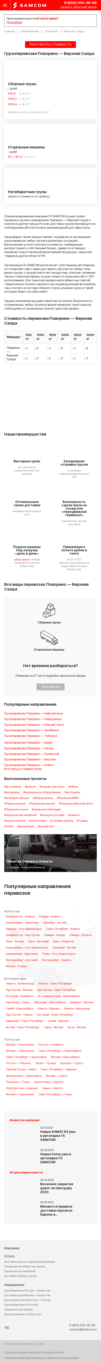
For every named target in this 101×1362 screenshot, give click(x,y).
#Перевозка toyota (16, 809)
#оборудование (43, 798)
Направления (14, 1285)
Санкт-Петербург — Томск (55, 1094)
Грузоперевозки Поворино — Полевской (31, 754)
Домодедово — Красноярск (24, 1076)
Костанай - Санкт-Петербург (55, 1015)
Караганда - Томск (17, 1002)
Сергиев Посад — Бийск (21, 1069)
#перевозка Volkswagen (46, 809)
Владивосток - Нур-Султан (23, 935)
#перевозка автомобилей (20, 815)
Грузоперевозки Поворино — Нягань (29, 748)
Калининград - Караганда (22, 954)
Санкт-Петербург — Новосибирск (60, 1051)
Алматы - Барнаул (49, 1008)
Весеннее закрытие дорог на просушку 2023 (56, 1188)
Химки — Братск (52, 1088)
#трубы (8, 826)
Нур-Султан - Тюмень (19, 1015)
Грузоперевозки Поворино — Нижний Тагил (34, 725)
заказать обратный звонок (78, 7)
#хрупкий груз (25, 826)
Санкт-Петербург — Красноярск (26, 1057)
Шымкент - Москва (81, 1002)
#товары (82, 821)
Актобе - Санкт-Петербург (23, 1027)
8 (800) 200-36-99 (80, 2)
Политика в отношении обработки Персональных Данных (34, 1352)
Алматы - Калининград (20, 983)
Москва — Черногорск (20, 1051)
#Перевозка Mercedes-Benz (76, 803)
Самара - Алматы (49, 916)
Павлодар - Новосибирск (50, 1002)
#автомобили (12, 786)
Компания (11, 1248)
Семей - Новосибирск (19, 1008)
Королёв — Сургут (71, 1063)
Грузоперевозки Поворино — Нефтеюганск (33, 714)
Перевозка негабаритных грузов (24, 1266)
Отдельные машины (26, 147)
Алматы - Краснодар (77, 1008)
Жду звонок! (50, 686)
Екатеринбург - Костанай (22, 960)
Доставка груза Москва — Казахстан (27, 1295)
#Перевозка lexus (15, 803)
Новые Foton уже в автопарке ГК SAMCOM (55, 1158)
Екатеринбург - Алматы (56, 960)
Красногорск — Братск (48, 1082)
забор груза (21, 559)
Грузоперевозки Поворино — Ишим (28, 743)
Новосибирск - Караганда (22, 922)
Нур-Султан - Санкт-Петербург (56, 990)
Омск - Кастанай (38, 941)
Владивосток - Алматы (20, 916)
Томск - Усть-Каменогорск (58, 954)
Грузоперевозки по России (21, 1305)
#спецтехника (37, 821)
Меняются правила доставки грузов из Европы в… (56, 1210)
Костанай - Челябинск (19, 996)
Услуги (9, 1256)
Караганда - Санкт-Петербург (25, 1021)
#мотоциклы (72, 792)
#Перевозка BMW (67, 798)
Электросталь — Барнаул (22, 1088)
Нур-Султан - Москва (19, 990)
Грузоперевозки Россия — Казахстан (27, 1291)
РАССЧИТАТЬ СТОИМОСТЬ (50, 44)
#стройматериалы (61, 821)
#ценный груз (46, 826)
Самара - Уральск (81, 935)
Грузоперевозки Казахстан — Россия (27, 1300)
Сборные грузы (22, 84)
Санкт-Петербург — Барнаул (59, 1069)
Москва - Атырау (16, 966)
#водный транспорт (52, 786)
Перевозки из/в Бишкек (18, 1310)
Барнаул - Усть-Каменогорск (24, 929)
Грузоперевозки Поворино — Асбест (29, 765)
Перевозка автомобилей (19, 1271)
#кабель (73, 786)
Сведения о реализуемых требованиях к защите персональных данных (41, 1357)
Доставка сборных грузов (20, 1276)
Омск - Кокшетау (63, 941)
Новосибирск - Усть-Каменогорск (27, 947)
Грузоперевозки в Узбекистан (22, 1314)
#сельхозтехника (14, 821)
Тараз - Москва (53, 1027)
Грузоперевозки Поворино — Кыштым (30, 759)
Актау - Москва (77, 1027)
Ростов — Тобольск (18, 1063)
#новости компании (24, 1120)
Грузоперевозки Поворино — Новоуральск (33, 719)
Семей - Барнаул (58, 1021)
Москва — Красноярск (20, 1044)
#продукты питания (52, 815)
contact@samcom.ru (83, 1329)
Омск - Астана (15, 941)
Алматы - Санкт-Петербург (55, 983)
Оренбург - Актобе (55, 922)
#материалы (12, 792)
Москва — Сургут (57, 1076)
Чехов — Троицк (45, 1063)
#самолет (74, 815)
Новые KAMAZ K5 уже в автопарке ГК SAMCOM (58, 1135)
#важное (30, 786)
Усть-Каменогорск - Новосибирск (59, 996)
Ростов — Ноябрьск (50, 1044)
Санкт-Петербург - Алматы (63, 929)
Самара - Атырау (54, 935)
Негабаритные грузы (27, 192)
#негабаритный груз (16, 798)
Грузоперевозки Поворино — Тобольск (30, 736)
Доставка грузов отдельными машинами (29, 1262)
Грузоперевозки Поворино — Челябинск (31, 730)
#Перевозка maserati (42, 803)
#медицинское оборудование (42, 792)
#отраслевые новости (26, 1173)
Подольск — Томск (18, 1082)
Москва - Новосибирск (65, 1057)
